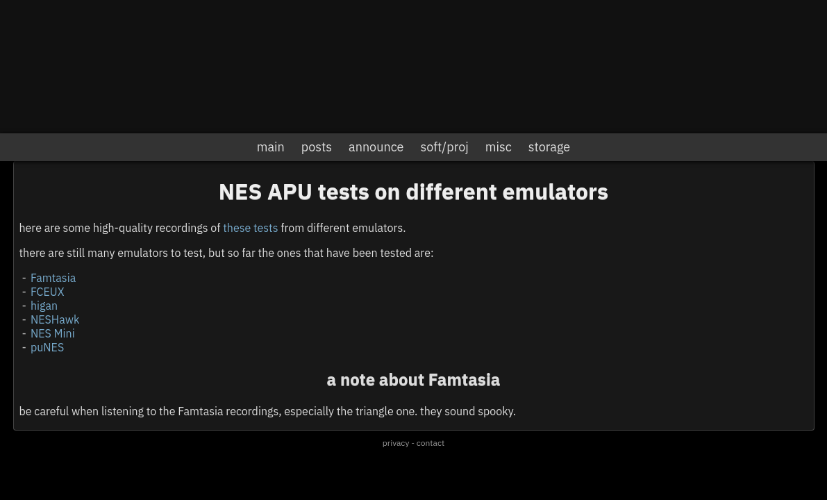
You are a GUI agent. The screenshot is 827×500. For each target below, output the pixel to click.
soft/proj (444, 147)
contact (430, 443)
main (271, 147)
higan (44, 305)
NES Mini (53, 333)
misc (498, 147)
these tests (250, 228)
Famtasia (53, 278)
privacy (396, 443)
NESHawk (55, 319)
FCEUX (48, 292)
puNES (47, 347)
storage (549, 147)
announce (376, 147)
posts (316, 147)
